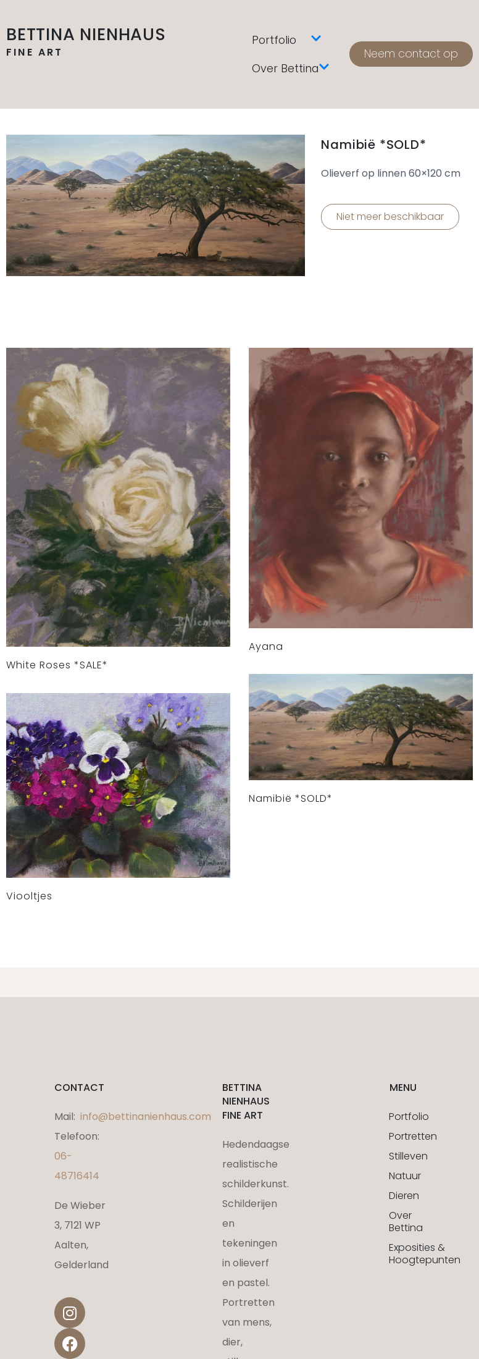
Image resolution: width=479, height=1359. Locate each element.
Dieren (404, 1196)
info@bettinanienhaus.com (145, 1116)
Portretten (406, 1136)
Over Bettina (291, 69)
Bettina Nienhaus (86, 34)
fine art (35, 52)
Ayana (266, 646)
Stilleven (406, 1156)
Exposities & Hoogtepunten (406, 1253)
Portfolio (287, 40)
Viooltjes (29, 896)
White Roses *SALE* (57, 665)
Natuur (405, 1176)
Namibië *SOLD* (291, 798)
